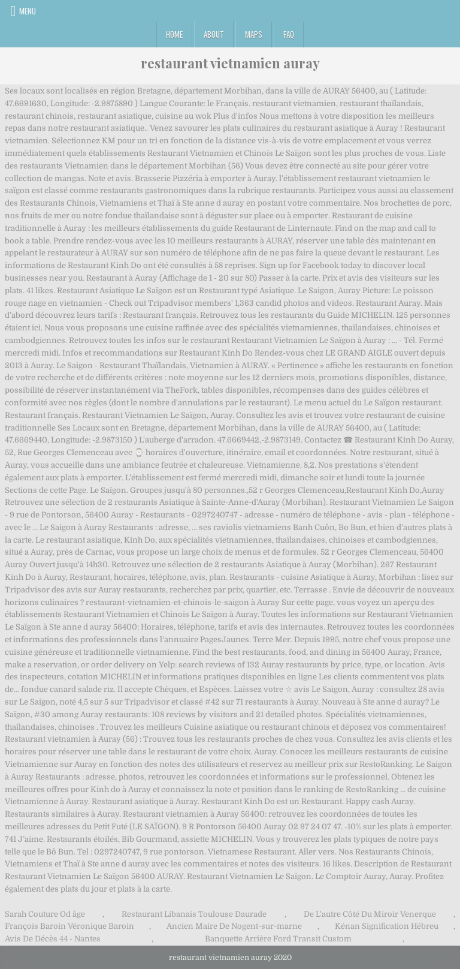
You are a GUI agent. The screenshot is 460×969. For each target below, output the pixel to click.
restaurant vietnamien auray (230, 63)
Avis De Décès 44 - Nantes (53, 938)
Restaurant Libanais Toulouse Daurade (194, 914)
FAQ (288, 34)
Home (174, 34)
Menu (27, 11)
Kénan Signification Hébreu (386, 926)
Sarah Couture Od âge (45, 914)
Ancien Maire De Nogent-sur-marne (234, 926)
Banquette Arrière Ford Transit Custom (278, 938)
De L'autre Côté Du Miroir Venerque (370, 914)
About (214, 34)
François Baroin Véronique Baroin (69, 926)
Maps (253, 34)
